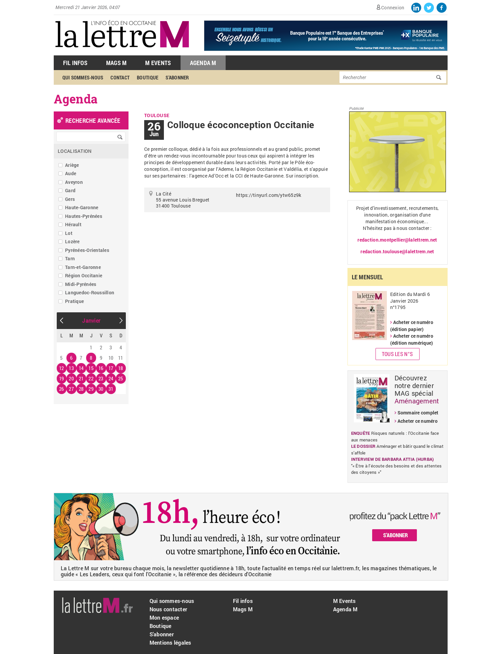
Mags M (116, 63)
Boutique (147, 77)
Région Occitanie (83, 275)
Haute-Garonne (81, 207)
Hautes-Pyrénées (83, 216)
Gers (70, 199)
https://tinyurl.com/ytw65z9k (268, 195)
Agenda (76, 99)
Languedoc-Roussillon (89, 292)
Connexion (392, 7)
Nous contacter (169, 609)
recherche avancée (92, 120)
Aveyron (74, 182)
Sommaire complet (418, 412)
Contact (120, 77)
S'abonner (177, 77)
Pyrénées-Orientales (87, 250)
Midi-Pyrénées (80, 284)
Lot (68, 233)
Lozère (72, 241)
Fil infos (243, 600)
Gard (70, 190)
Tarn (70, 258)
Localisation (74, 151)
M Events (158, 63)
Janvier (91, 320)
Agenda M (203, 63)
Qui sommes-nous (82, 77)
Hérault (73, 224)
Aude (70, 173)
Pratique (74, 301)
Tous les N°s (397, 353)
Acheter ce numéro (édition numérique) (411, 339)
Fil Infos (75, 63)
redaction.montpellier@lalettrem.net (397, 240)
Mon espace (164, 617)
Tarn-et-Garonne (83, 267)
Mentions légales (170, 642)
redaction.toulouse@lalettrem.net (397, 251)
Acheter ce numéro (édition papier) (411, 325)
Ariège (72, 165)
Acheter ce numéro (418, 421)
